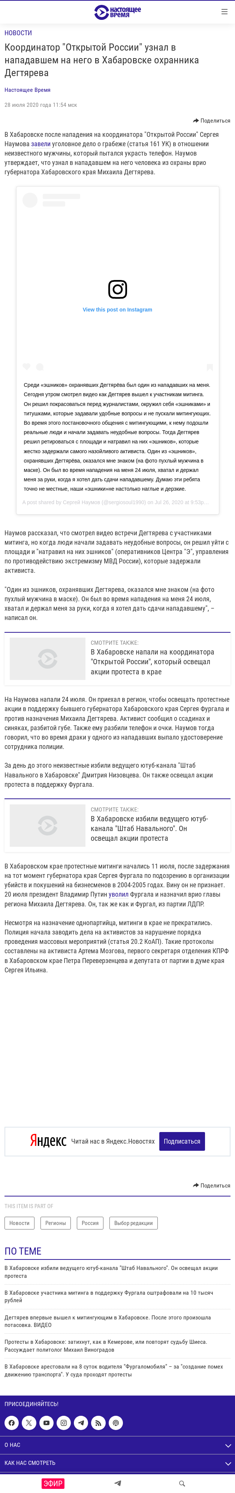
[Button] (212, 121)
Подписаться (182, 1141)
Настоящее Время (27, 89)
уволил (119, 894)
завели (41, 144)
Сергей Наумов (81, 502)
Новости (18, 33)
